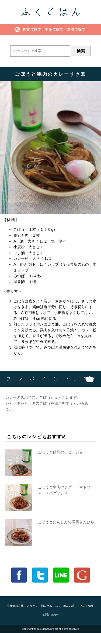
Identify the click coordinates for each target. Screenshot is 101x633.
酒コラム (46, 605)
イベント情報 (86, 605)
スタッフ (32, 605)
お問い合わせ (51, 614)
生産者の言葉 (15, 605)
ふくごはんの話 (64, 605)
